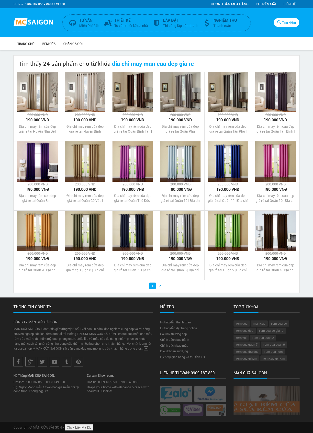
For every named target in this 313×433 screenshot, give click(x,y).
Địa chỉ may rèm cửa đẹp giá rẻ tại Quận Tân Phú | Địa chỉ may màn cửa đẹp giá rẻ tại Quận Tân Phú (228, 129)
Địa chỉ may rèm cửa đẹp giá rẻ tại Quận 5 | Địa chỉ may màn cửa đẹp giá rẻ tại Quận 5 (228, 268)
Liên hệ (289, 4)
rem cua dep (244, 330)
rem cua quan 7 (246, 344)
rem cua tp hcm (274, 358)
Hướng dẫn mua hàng (229, 4)
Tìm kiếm (286, 22)
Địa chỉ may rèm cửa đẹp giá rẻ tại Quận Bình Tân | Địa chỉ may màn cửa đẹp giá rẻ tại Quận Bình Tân (133, 129)
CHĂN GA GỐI (73, 44)
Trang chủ (25, 44)
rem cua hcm (273, 351)
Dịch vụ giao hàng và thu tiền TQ (182, 357)
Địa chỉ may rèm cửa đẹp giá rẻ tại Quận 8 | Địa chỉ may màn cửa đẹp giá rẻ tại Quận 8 (85, 268)
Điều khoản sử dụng (174, 351)
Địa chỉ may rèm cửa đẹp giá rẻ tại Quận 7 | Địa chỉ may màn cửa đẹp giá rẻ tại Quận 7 (133, 268)
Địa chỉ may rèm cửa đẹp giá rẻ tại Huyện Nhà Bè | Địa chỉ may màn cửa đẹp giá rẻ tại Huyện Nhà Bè (37, 129)
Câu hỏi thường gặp (173, 334)
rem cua (241, 323)
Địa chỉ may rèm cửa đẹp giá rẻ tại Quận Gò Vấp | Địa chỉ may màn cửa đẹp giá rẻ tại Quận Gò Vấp (85, 198)
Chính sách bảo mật (174, 345)
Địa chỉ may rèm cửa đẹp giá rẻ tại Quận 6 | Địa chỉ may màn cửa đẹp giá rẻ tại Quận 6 (180, 268)
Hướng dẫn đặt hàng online (178, 328)
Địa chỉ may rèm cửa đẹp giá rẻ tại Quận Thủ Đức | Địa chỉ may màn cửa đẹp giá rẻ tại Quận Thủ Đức (133, 198)
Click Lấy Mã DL (79, 427)
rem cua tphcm (246, 358)
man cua (259, 323)
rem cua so (279, 323)
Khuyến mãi (266, 4)
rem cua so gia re (271, 330)
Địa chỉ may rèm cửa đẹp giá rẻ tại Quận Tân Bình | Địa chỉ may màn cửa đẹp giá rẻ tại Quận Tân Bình (276, 129)
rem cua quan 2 (263, 337)
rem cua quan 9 (274, 344)
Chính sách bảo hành (174, 339)
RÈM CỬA (49, 44)
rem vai (241, 337)
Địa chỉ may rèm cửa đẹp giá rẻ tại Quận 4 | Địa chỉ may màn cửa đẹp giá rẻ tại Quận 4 (275, 268)
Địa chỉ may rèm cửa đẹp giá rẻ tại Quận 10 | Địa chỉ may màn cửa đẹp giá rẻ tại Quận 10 (275, 198)
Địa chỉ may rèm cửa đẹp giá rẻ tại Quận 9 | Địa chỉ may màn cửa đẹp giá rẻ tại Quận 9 (37, 268)
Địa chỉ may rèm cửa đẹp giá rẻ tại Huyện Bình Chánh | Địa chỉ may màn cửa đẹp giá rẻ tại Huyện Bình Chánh (85, 129)
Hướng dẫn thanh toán (175, 322)
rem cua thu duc (247, 351)
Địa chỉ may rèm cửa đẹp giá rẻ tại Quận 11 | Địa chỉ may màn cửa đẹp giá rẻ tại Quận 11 (228, 198)
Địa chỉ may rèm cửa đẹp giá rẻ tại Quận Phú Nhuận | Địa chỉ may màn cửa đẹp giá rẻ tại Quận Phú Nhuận (180, 129)
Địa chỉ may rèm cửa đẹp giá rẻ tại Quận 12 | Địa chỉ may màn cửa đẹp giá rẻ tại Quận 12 (180, 198)
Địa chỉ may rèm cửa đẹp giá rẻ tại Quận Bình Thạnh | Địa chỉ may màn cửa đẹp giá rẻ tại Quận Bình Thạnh (37, 198)
